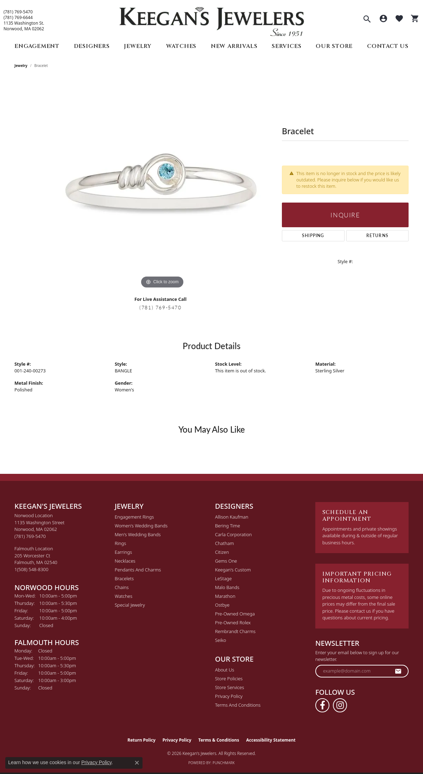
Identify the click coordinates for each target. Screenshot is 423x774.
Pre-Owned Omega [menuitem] (235, 614)
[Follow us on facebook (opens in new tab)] (322, 705)
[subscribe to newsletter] (398, 671)
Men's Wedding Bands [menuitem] (138, 534)
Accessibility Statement (270, 740)
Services (286, 46)
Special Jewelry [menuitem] (130, 605)
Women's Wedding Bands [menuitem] (141, 525)
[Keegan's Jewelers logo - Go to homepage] (211, 20)
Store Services (229, 687)
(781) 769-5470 (18, 12)
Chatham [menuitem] (224, 543)
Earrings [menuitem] (123, 552)
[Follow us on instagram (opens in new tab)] (340, 705)
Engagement (36, 46)
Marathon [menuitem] (225, 596)
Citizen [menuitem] (222, 552)
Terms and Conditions (237, 705)
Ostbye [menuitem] (222, 605)
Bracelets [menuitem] (124, 578)
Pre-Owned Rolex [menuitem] (233, 622)
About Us (224, 670)
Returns (377, 236)
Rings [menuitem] (120, 543)
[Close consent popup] (137, 763)
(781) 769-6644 (18, 17)
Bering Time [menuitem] (227, 525)
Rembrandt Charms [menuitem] (235, 631)
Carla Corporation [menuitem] (233, 534)
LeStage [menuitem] (223, 578)
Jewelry (138, 46)
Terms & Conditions (218, 740)
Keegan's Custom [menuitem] (233, 569)
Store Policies (228, 678)
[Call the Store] (30, 536)
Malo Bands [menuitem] (227, 587)
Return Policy (141, 740)
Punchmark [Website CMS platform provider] (224, 762)
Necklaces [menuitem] (125, 561)
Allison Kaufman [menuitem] (231, 517)
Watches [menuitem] (123, 596)
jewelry (20, 65)
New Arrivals (234, 46)
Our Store (334, 46)
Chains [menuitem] (122, 587)
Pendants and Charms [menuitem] (138, 569)
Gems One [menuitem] (226, 561)
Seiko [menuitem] (220, 640)
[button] (367, 19)
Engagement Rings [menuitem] (134, 517)
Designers (92, 46)
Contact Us (388, 46)
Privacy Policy (228, 696)
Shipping (313, 236)
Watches (181, 46)
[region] (162, 184)
